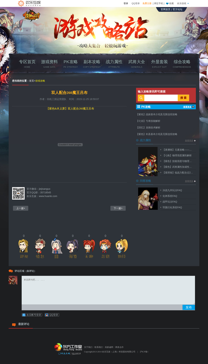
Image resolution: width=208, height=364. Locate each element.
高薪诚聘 (109, 347)
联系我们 (98, 347)
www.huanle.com (48, 196)
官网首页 (165, 9)
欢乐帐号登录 (34, 314)
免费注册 (146, 3)
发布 (189, 307)
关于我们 (88, 347)
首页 (31, 80)
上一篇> (20, 208)
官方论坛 (177, 9)
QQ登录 (136, 3)
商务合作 (119, 347)
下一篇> (118, 208)
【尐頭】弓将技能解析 (148, 121)
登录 (126, 3)
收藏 (170, 3)
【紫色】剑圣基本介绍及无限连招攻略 (156, 134)
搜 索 (183, 97)
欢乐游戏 (183, 3)
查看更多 (188, 107)
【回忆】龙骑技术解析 (148, 127)
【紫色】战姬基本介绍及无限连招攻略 (156, 114)
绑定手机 (158, 3)
